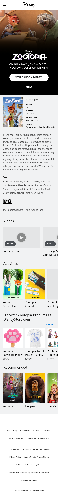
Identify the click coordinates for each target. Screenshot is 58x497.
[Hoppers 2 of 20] (35, 388)
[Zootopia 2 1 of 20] (13, 388)
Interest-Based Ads (29, 480)
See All (50, 324)
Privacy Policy (15, 457)
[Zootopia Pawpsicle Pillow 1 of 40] (13, 338)
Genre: (29, 124)
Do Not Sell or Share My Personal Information (29, 473)
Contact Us (47, 431)
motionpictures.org (13, 210)
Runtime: (29, 111)
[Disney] (29, 5)
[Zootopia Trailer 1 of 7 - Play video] (21, 237)
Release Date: (32, 117)
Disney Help (25, 431)
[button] (4, 5)
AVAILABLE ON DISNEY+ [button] (29, 77)
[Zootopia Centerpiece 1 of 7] (13, 284)
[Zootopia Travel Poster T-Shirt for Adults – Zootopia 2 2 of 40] (35, 338)
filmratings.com (34, 210)
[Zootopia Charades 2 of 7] (35, 284)
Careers (36, 431)
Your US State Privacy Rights (36, 457)
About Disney (12, 431)
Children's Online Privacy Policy (29, 465)
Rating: (29, 104)
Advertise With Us (16, 438)
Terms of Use (14, 449)
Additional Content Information (36, 449)
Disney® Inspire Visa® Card (38, 438)
